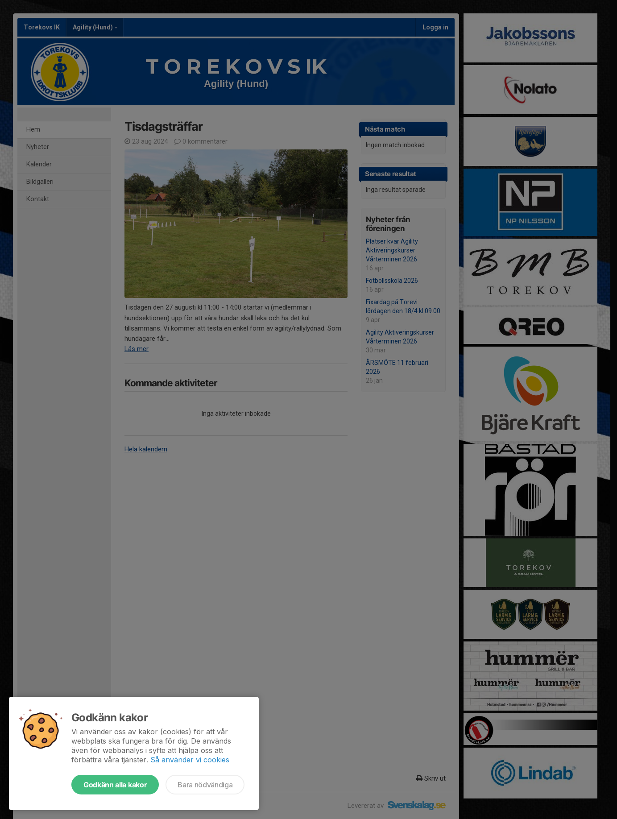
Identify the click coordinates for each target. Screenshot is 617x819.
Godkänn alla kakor (115, 784)
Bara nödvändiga (205, 784)
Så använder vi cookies (189, 759)
